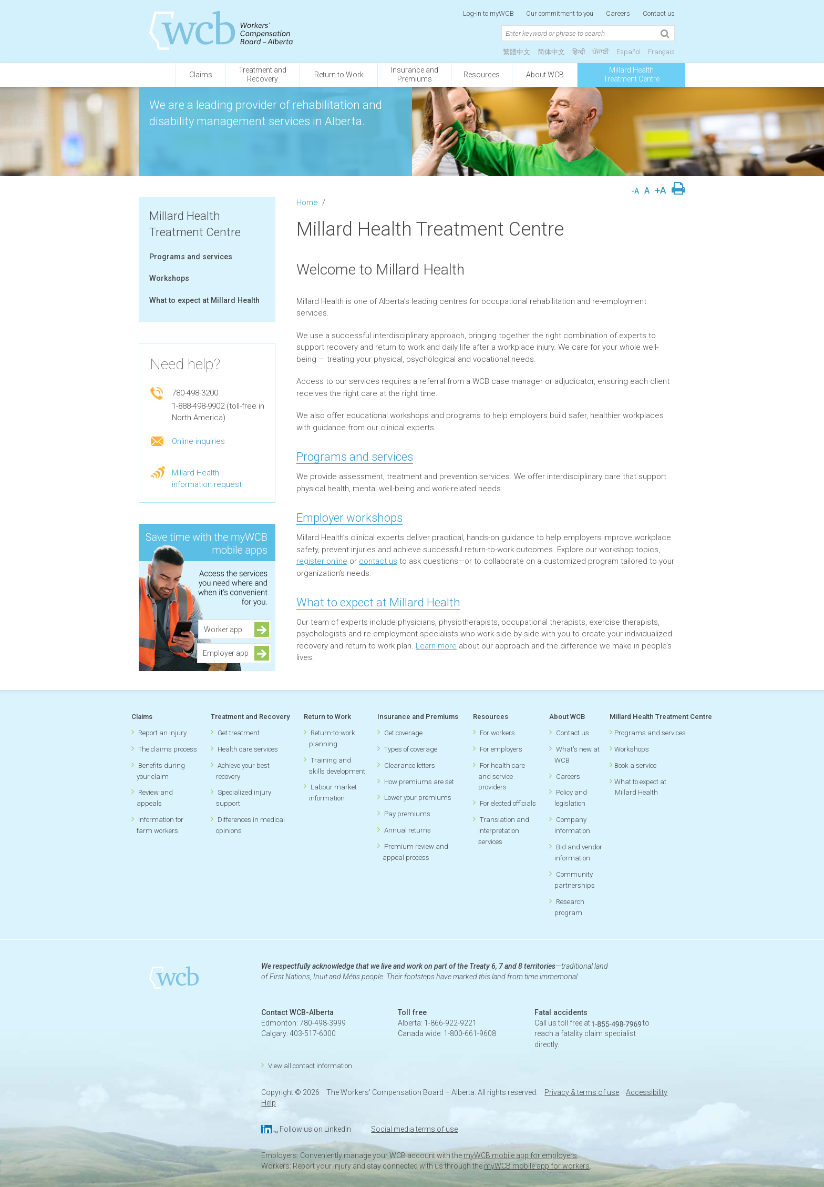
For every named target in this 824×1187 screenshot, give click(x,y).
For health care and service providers (501, 777)
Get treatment (239, 733)
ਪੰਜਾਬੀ (600, 52)
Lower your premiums (417, 798)
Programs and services (190, 256)
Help (268, 1103)
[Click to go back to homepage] (157, 75)
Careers (618, 13)
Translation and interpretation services (503, 831)
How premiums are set (419, 782)
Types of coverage (410, 749)
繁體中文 (516, 52)
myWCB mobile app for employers (520, 1155)
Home (307, 202)
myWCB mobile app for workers (537, 1166)
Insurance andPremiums (414, 74)
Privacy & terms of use (581, 1092)
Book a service (635, 765)
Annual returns (407, 830)
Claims (200, 74)
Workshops (169, 278)
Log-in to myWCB (489, 13)
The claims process (167, 749)
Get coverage (403, 733)
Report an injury (162, 733)
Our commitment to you (559, 13)
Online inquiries (198, 441)
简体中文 (551, 52)
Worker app (226, 629)
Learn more (436, 646)
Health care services (248, 749)
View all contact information (310, 1066)
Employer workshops (349, 517)
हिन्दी (578, 52)
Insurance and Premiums (417, 717)
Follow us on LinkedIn (315, 1129)
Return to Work (339, 74)
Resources (482, 74)
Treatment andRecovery (262, 74)
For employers (501, 749)
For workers (497, 733)
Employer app (226, 653)
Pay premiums (407, 814)
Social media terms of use (414, 1129)
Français (661, 52)
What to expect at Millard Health (204, 300)
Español (628, 52)
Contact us (659, 13)
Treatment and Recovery (250, 717)
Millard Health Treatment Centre (631, 74)
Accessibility (646, 1092)
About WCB (545, 74)
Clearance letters (409, 765)
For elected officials (508, 803)
